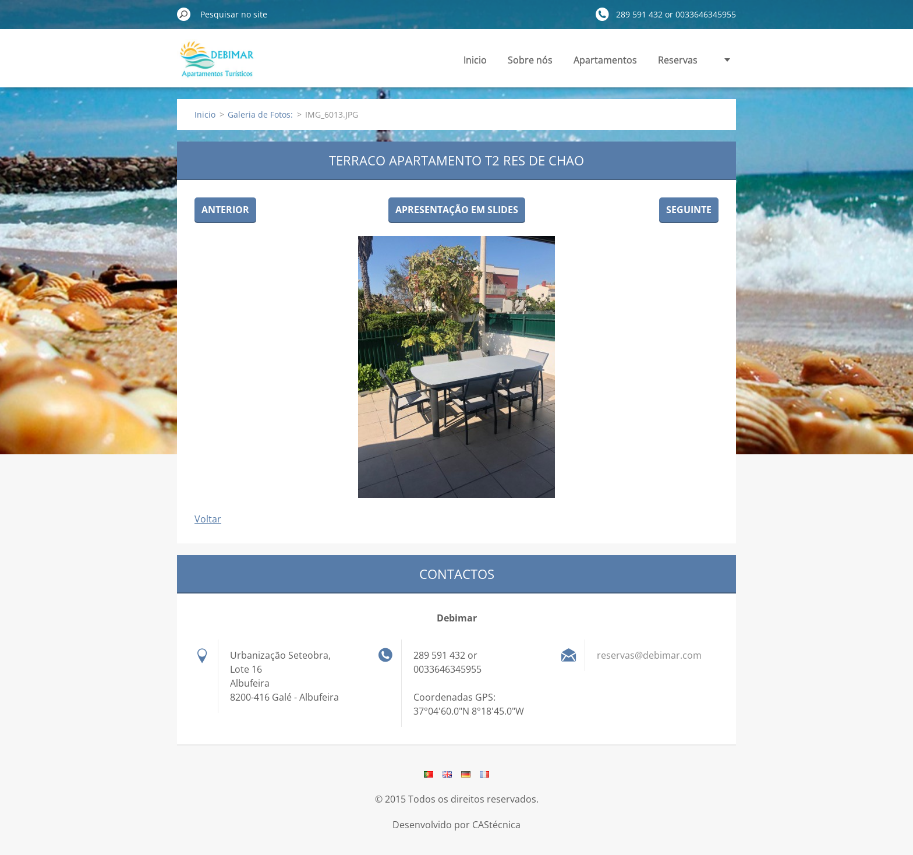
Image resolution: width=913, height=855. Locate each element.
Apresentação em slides (456, 209)
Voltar (207, 519)
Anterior (225, 209)
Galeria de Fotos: (260, 114)
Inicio (475, 60)
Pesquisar (184, 13)
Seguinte (689, 209)
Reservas (678, 60)
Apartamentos (605, 60)
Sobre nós (530, 60)
